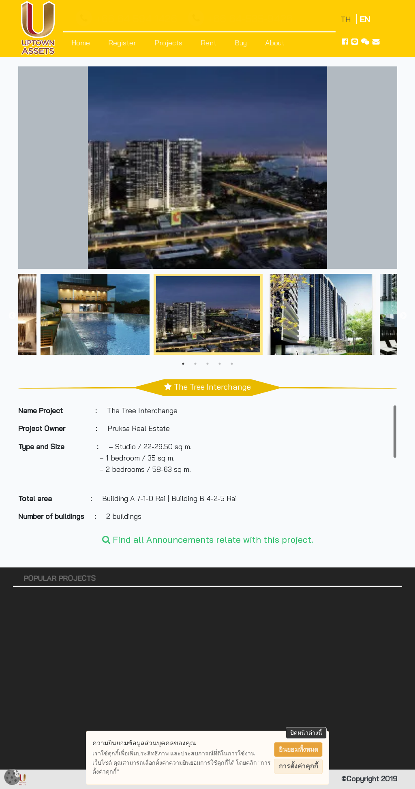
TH (346, 19)
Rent (208, 42)
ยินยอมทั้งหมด (298, 749)
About (275, 42)
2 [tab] (195, 364)
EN (365, 19)
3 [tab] (207, 364)
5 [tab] (232, 364)
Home (80, 42)
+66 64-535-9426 (242, 18)
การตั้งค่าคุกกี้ (298, 766)
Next (403, 316)
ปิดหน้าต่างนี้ (306, 732)
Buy (241, 42)
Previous (12, 316)
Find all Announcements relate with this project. (207, 539)
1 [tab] (183, 364)
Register (122, 42)
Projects (168, 42)
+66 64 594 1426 (128, 18)
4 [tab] (220, 364)
